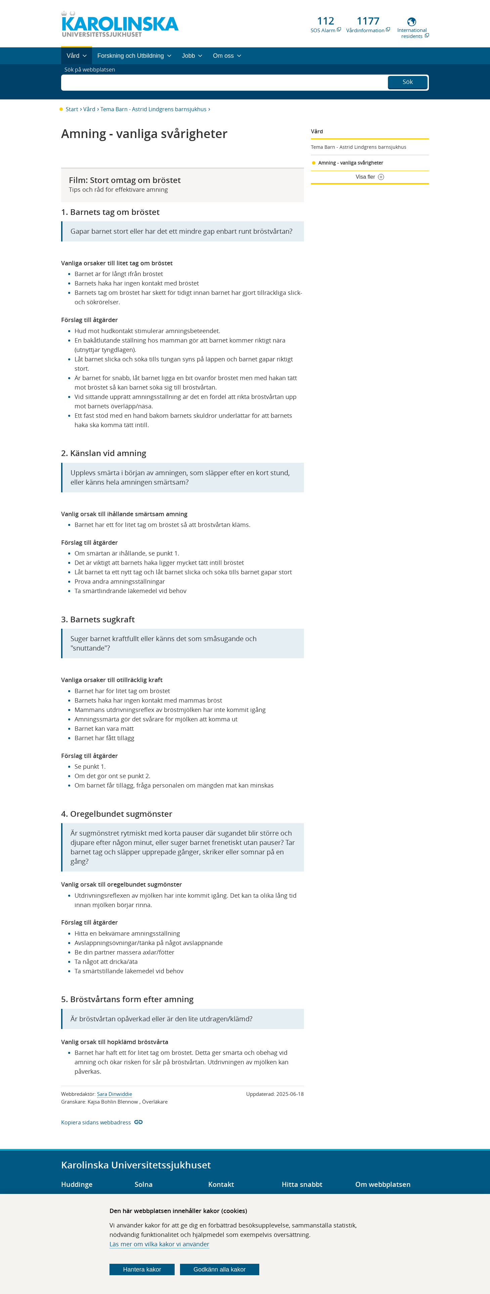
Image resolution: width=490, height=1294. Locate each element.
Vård (89, 109)
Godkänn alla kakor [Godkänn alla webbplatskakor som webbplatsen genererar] (219, 1269)
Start (72, 109)
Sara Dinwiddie (114, 1093)
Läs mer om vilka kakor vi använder (159, 1244)
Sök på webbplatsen (92, 82)
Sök (408, 81)
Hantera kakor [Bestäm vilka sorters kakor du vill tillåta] (142, 1269)
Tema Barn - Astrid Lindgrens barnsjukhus (153, 109)
